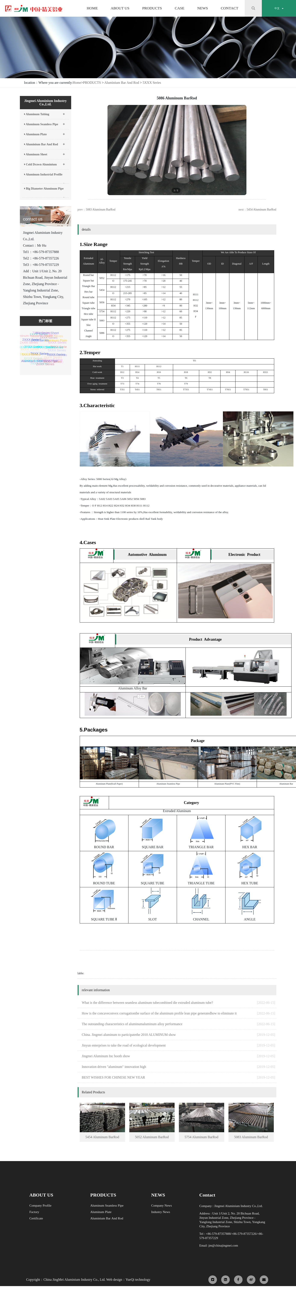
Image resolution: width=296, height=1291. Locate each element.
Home (77, 82)
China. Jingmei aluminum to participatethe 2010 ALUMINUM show (178, 1034)
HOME (92, 8)
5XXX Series (152, 82)
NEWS (202, 8)
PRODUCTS (152, 8)
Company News (161, 1205)
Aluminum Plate (44, 133)
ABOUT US (120, 8)
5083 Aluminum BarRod (100, 209)
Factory (34, 1211)
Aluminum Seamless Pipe (44, 122)
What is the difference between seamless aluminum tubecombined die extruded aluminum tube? (178, 1002)
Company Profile (40, 1205)
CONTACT (229, 8)
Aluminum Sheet (44, 153)
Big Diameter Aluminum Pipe (44, 192)
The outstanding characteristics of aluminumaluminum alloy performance (178, 1024)
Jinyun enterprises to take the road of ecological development (178, 1045)
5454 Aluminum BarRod (261, 209)
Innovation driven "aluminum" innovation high (178, 1066)
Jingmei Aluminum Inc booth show (178, 1056)
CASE (179, 8)
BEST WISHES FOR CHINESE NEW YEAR (178, 1077)
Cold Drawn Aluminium (44, 163)
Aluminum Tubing (44, 112)
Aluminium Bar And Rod (121, 82)
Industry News (160, 1211)
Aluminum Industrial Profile (44, 178)
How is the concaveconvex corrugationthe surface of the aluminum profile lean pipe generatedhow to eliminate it (178, 1013)
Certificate (36, 1218)
